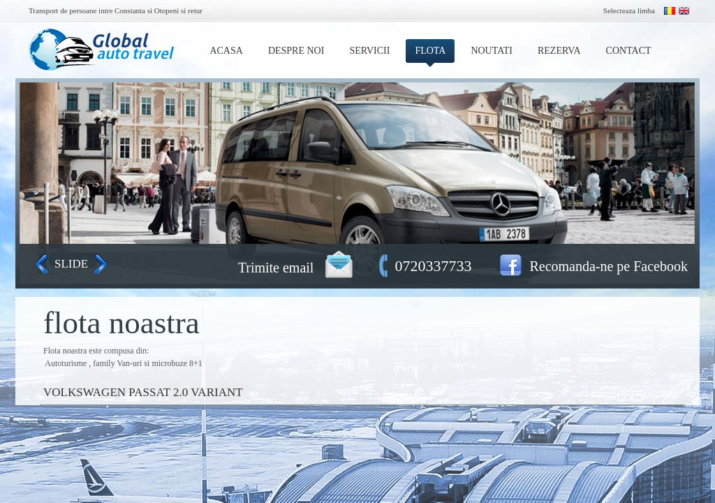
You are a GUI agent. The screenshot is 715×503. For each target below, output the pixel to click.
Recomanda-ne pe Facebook (608, 266)
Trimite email (276, 267)
